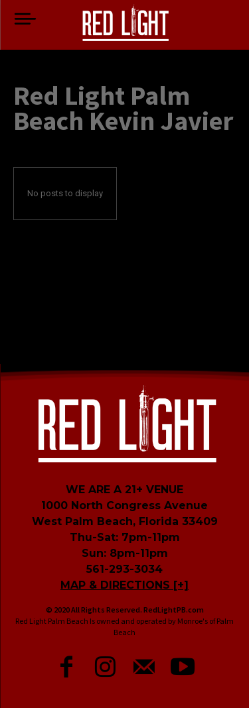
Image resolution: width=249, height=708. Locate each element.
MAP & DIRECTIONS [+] (124, 585)
